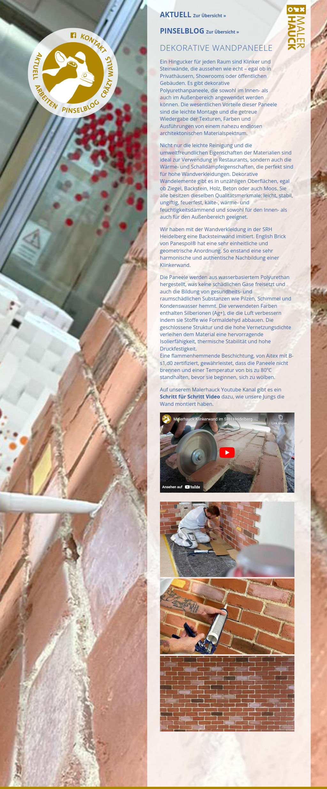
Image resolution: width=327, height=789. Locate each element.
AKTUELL (193, 14)
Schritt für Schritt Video (190, 396)
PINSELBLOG (199, 31)
